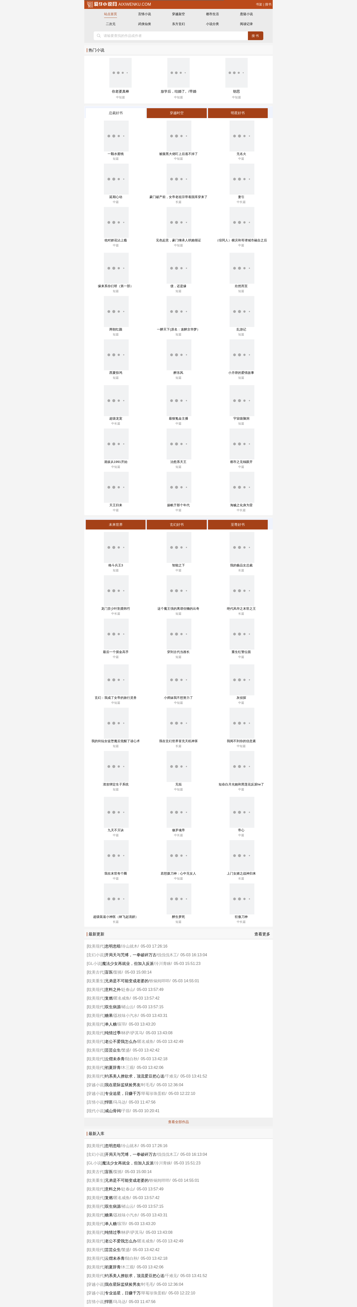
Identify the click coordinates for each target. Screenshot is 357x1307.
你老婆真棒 (120, 91)
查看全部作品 (178, 1122)
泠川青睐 (163, 963)
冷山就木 (130, 946)
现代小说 (96, 1111)
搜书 (268, 4)
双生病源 (113, 1007)
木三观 (128, 1067)
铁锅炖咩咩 (159, 981)
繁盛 (126, 1050)
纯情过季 (113, 1033)
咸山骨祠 (113, 1111)
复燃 (109, 998)
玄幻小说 (96, 955)
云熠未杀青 (115, 1059)
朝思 (236, 91)
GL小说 (94, 963)
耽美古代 (96, 972)
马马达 (120, 1102)
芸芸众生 (113, 1050)
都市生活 (212, 14)
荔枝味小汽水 (126, 1015)
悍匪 (109, 1102)
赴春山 (128, 989)
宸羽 (122, 1024)
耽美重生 (96, 981)
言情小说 (144, 14)
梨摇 (118, 972)
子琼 (126, 1111)
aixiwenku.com (119, 4)
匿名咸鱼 (122, 998)
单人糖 (111, 1024)
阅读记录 (246, 24)
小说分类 (212, 24)
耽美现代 (96, 946)
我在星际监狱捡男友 (123, 1085)
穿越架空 (178, 14)
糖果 (109, 1015)
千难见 (171, 1076)
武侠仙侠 (144, 24)
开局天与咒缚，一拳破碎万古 (130, 955)
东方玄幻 (178, 24)
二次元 (111, 24)
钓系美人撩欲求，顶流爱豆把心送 (134, 1076)
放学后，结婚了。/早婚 (178, 91)
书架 (259, 4)
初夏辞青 (113, 1067)
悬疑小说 (246, 14)
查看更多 (262, 934)
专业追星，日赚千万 (123, 1093)
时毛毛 (147, 1085)
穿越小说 (96, 1085)
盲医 (109, 972)
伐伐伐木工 (167, 955)
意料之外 (113, 989)
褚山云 (128, 1007)
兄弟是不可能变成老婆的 (127, 981)
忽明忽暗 (113, 946)
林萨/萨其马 (132, 1033)
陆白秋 (132, 1059)
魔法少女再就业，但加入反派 (128, 963)
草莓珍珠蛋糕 (153, 1093)
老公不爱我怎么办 (121, 1041)
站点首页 (110, 14)
